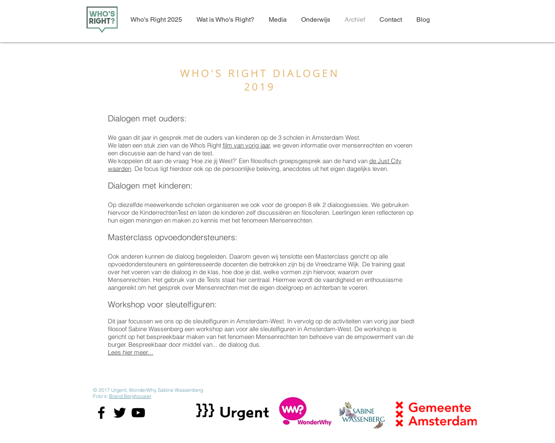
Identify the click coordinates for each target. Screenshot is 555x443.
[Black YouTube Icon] (138, 412)
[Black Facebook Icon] (101, 412)
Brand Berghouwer (130, 396)
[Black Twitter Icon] (120, 412)
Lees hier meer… (130, 352)
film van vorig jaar (246, 145)
